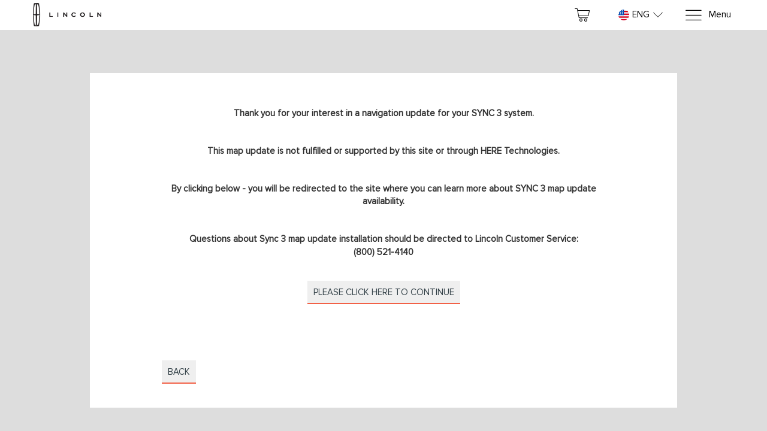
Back (179, 371)
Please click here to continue (383, 292)
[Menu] (707, 15)
